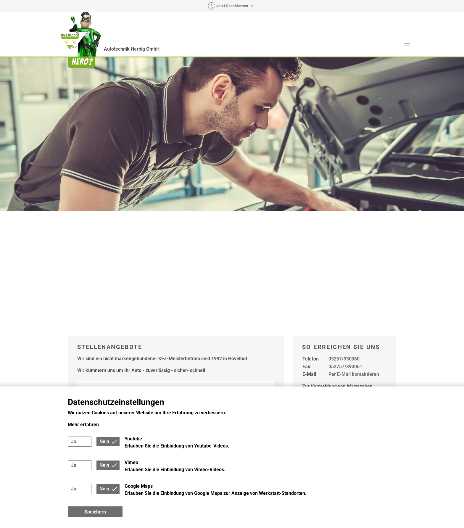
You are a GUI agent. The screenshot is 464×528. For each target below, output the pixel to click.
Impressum (350, 377)
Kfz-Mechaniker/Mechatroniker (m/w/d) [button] (161, 274)
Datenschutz (381, 377)
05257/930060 (344, 217)
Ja (73, 441)
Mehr (387, 62)
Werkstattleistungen (225, 62)
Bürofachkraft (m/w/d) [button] (129, 250)
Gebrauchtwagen (277, 62)
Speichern (95, 512)
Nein (104, 441)
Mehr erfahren (83, 424)
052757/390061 (345, 225)
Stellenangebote (351, 62)
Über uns (315, 62)
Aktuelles (180, 62)
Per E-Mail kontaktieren (353, 233)
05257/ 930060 (223, 338)
